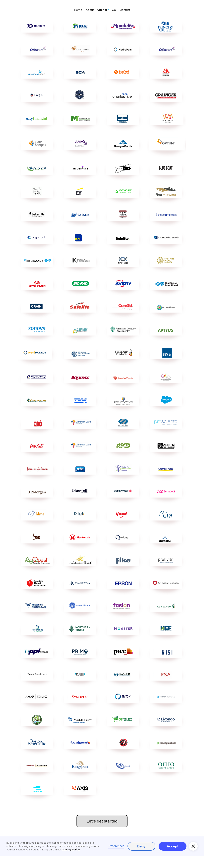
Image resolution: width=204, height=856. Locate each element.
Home (78, 10)
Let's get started (102, 821)
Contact (125, 10)
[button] (193, 846)
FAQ (113, 10)
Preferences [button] (116, 846)
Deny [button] (141, 846)
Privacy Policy (71, 849)
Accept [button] (172, 846)
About (90, 10)
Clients (102, 10)
